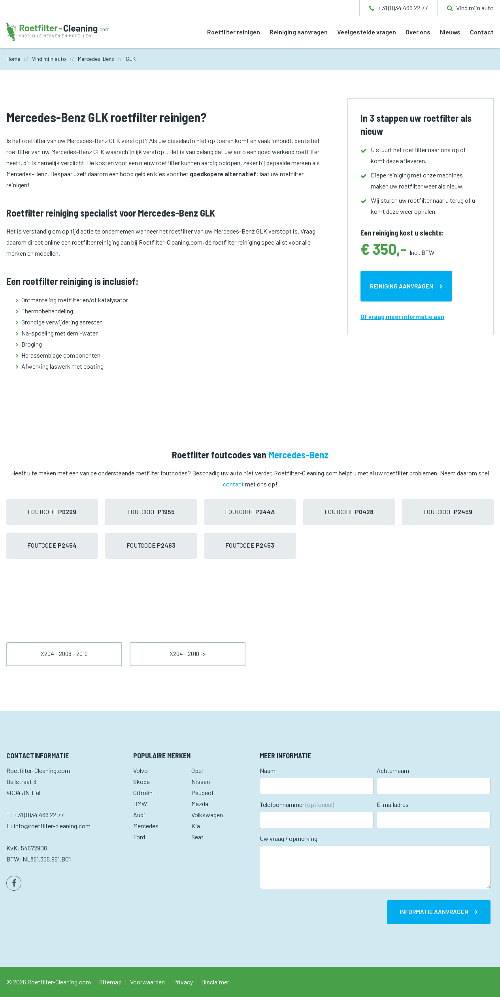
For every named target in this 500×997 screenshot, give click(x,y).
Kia (195, 825)
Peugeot (202, 792)
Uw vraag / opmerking (288, 838)
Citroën (143, 792)
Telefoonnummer (297, 804)
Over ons (418, 32)
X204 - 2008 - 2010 (64, 653)
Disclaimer (215, 982)
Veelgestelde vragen (366, 32)
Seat (197, 837)
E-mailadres (393, 804)
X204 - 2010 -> (188, 653)
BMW (140, 803)
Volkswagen (207, 814)
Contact (482, 32)
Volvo (140, 770)
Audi (139, 814)
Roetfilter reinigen (233, 32)
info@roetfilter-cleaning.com (52, 825)
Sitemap (110, 982)
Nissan (200, 781)
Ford (139, 837)
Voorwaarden (147, 982)
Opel (197, 770)
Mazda (199, 803)
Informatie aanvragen (434, 911)
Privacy (183, 982)
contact (233, 484)
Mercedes (145, 825)
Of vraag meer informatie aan (402, 316)
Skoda (141, 781)
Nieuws (450, 32)
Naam (267, 770)
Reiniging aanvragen (299, 32)
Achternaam (393, 770)
